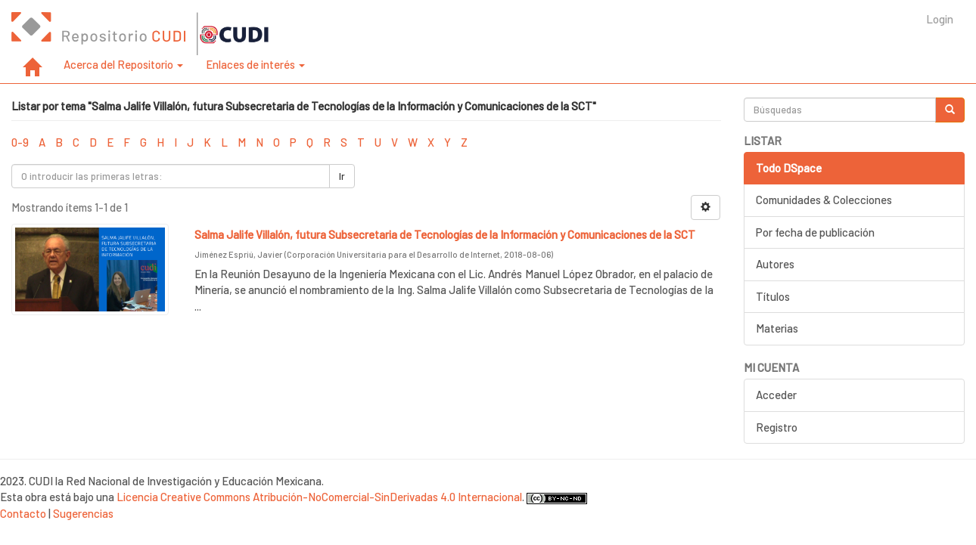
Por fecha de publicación (815, 232)
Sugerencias (83, 513)
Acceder (776, 394)
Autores (775, 264)
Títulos (773, 296)
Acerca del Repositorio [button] (123, 64)
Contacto (23, 513)
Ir (342, 176)
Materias (777, 328)
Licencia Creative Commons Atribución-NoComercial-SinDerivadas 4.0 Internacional (319, 496)
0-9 (20, 142)
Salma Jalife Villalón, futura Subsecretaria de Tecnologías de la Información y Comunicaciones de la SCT (444, 234)
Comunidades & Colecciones (824, 199)
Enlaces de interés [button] (255, 64)
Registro (776, 427)
